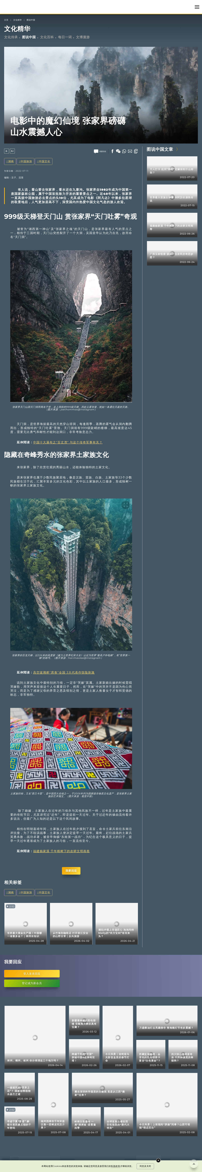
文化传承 (11, 37)
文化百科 (47, 37)
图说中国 (31, 20)
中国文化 (44, 161)
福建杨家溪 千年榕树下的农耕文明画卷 (61, 851)
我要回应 (71, 870)
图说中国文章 (160, 149)
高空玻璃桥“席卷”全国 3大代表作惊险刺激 (64, 672)
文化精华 (17, 20)
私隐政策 (115, 1166)
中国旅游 (26, 161)
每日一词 (65, 37)
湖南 (11, 161)
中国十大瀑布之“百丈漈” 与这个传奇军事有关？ (68, 442)
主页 (6, 20)
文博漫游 (83, 37)
